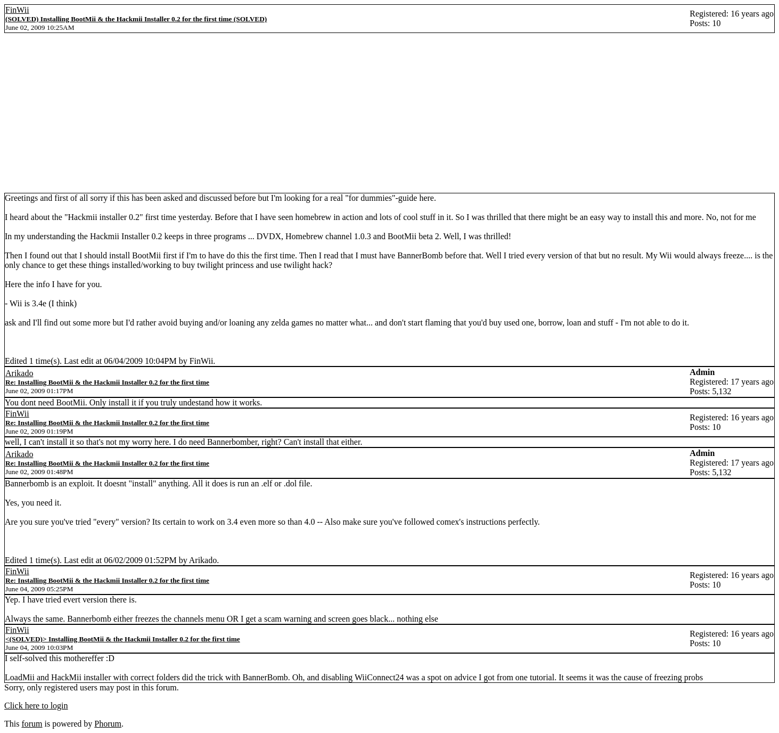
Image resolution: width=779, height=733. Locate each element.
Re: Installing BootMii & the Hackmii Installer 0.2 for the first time (107, 382)
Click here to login (36, 705)
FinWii (17, 9)
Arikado (19, 373)
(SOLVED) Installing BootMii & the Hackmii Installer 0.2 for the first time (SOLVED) (136, 19)
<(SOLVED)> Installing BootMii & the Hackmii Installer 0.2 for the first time (122, 639)
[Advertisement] (389, 113)
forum (31, 723)
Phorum (107, 723)
